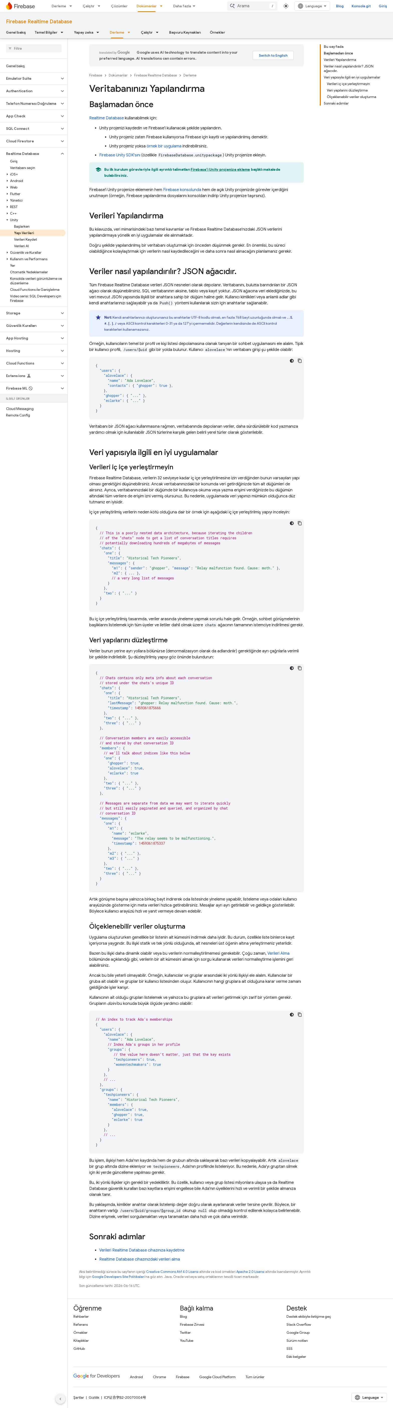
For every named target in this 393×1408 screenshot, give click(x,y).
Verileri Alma (278, 953)
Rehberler (81, 1316)
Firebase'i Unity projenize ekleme (220, 169)
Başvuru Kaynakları (185, 32)
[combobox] (252, 6)
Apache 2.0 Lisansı (250, 1272)
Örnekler (217, 32)
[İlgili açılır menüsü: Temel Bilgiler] (63, 32)
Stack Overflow (298, 1324)
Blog (340, 6)
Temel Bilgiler (46, 32)
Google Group (298, 1332)
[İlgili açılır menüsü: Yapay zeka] (99, 32)
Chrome (159, 1377)
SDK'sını (119, 155)
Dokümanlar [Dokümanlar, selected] (147, 6)
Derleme (59, 6)
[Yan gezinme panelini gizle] (60, 1399)
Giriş (383, 6)
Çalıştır (88, 6)
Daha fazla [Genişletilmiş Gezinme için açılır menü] (182, 6)
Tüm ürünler (255, 1377)
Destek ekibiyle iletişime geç (308, 1316)
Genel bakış (16, 32)
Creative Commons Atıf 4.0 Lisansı (172, 1272)
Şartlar (78, 1397)
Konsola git (361, 6)
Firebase (95, 75)
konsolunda (182, 189)
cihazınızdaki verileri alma (139, 1259)
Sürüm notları (297, 1340)
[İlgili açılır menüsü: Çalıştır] (100, 6)
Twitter (185, 1332)
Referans (80, 1324)
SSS (289, 1348)
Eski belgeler (296, 1356)
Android (136, 1377)
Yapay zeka (83, 32)
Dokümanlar (118, 75)
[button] (29, 78)
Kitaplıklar (81, 1340)
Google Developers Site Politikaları (118, 1277)
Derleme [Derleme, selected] (117, 32)
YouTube (186, 1340)
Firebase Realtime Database (39, 22)
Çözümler (119, 6)
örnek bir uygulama (164, 146)
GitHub (79, 1348)
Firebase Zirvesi (192, 1324)
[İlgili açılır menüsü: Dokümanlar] (163, 6)
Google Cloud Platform (217, 1377)
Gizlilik (94, 1397)
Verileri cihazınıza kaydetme (141, 1250)
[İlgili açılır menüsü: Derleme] (72, 6)
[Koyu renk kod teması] (292, 361)
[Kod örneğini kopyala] (300, 361)
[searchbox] (33, 48)
